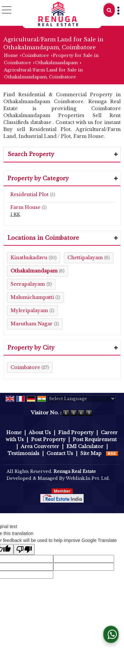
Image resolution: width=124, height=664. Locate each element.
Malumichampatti (32, 297)
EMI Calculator (84, 446)
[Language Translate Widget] (81, 398)
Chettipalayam (85, 258)
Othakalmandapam (56, 62)
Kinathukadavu (29, 258)
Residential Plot (29, 194)
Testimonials (23, 453)
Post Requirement (95, 439)
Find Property (76, 433)
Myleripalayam (29, 310)
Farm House (25, 207)
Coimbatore (35, 55)
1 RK (15, 214)
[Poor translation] (24, 549)
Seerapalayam (28, 284)
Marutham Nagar (32, 324)
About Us (40, 433)
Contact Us (60, 453)
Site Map (91, 453)
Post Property (48, 439)
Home (11, 55)
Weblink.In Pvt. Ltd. (88, 478)
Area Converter (40, 446)
